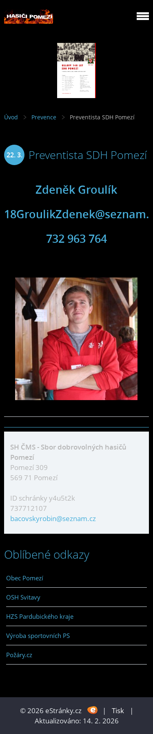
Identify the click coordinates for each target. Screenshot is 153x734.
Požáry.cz (19, 655)
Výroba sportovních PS (38, 635)
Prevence (43, 117)
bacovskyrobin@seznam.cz (53, 518)
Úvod (11, 117)
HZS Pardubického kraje (39, 616)
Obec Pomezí (24, 578)
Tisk (118, 710)
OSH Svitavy (23, 597)
